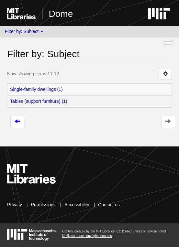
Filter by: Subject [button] (24, 31)
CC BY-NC (124, 231)
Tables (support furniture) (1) (38, 101)
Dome (61, 14)
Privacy (14, 204)
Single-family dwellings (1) (36, 89)
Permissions (43, 204)
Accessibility (76, 204)
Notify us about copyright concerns (87, 236)
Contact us (109, 204)
